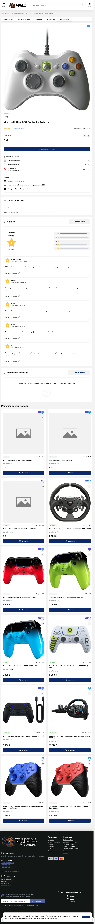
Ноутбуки (51, 848)
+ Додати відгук (79, 221)
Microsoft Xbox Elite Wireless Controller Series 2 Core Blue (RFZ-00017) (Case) (23, 807)
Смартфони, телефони (54, 842)
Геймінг (7, 13)
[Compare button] (88, 135)
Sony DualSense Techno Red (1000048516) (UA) (19, 597)
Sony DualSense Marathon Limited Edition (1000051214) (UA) (68, 666)
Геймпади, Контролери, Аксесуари (21, 13)
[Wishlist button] (84, 135)
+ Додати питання (79, 372)
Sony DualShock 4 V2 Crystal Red (60, 460)
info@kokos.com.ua (11, 871)
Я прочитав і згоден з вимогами (21, 905)
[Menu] (3, 5)
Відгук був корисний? (13, 273)
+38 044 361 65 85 (7, 863)
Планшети (51, 846)
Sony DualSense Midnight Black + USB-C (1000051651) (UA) (23, 736)
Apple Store (51, 840)
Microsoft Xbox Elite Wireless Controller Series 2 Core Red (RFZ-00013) (69, 807)
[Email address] (15, 901)
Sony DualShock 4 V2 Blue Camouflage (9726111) (19, 529)
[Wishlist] (42, 414)
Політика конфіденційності (71, 848)
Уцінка (50, 851)
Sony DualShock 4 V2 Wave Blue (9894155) (17, 460)
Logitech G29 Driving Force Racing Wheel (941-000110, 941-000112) (70, 737)
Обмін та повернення (69, 846)
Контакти (65, 853)
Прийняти (85, 917)
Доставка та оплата (69, 844)
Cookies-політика (68, 840)
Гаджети (50, 844)
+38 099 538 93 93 (7, 867)
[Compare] (42, 417)
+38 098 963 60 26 (7, 865)
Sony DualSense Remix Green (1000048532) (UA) (66, 597)
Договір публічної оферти (70, 842)
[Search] (82, 5)
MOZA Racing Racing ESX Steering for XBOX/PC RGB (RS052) (70, 529)
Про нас (65, 851)
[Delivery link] (89, 160)
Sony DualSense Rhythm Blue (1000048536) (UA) (20, 666)
